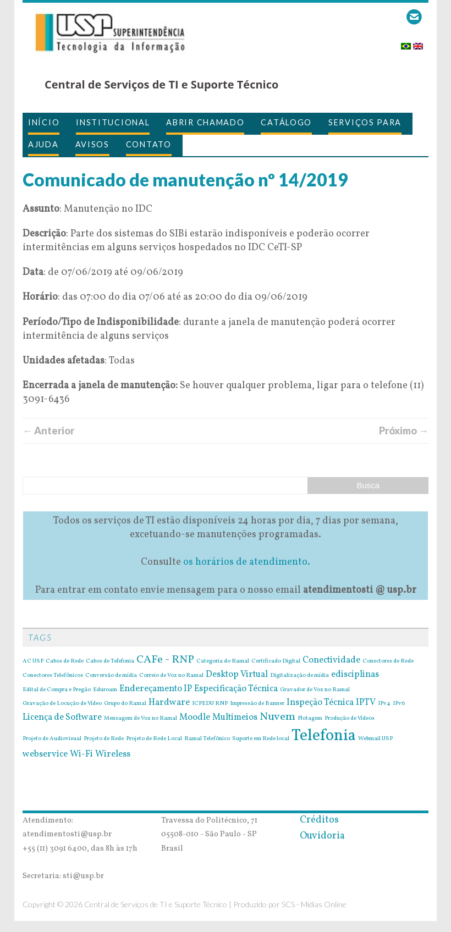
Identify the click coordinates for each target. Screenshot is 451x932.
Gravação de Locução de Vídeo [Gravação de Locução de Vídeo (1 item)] (62, 704)
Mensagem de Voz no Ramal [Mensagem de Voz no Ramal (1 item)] (140, 719)
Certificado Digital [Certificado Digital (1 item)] (275, 661)
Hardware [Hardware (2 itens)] (169, 703)
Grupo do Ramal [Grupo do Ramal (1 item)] (125, 704)
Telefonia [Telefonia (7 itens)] (324, 736)
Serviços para (365, 122)
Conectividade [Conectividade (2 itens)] (331, 660)
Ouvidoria (322, 836)
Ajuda (43, 144)
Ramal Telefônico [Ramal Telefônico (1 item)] (207, 739)
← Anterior (48, 430)
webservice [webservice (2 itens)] (45, 754)
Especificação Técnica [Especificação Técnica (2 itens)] (236, 689)
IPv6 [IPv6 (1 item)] (399, 704)
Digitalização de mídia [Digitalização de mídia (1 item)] (299, 676)
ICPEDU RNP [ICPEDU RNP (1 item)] (210, 704)
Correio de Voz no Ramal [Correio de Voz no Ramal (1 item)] (171, 676)
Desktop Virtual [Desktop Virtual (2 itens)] (237, 675)
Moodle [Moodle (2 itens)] (194, 718)
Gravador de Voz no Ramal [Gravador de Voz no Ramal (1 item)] (315, 690)
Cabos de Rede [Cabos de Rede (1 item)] (65, 661)
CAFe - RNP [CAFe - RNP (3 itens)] (165, 660)
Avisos (92, 144)
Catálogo (286, 122)
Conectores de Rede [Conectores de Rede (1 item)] (388, 661)
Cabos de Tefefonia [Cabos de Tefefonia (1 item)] (110, 661)
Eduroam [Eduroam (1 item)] (105, 690)
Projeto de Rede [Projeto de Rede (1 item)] (104, 739)
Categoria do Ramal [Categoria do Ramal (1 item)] (222, 661)
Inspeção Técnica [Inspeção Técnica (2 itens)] (320, 703)
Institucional (113, 122)
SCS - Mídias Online (314, 904)
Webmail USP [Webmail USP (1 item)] (375, 739)
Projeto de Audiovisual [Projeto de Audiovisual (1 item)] (52, 739)
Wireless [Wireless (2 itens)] (112, 754)
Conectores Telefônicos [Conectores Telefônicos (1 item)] (53, 676)
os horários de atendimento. (246, 562)
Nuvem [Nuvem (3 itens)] (277, 717)
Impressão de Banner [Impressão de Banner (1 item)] (257, 704)
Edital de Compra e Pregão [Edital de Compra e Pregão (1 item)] (57, 690)
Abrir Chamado (205, 122)
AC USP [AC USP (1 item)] (33, 661)
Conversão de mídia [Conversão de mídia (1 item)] (111, 676)
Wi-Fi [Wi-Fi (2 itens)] (81, 754)
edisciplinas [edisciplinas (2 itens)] (355, 675)
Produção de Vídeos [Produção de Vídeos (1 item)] (349, 719)
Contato (149, 144)
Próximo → (403, 430)
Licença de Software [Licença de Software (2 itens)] (62, 718)
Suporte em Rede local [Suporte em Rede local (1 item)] (260, 739)
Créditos (319, 820)
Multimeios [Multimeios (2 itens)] (234, 718)
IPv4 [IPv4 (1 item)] (384, 704)
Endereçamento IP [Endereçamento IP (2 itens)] (155, 689)
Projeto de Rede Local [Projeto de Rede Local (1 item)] (154, 739)
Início (43, 122)
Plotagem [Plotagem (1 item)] (310, 719)
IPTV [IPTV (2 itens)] (366, 703)
